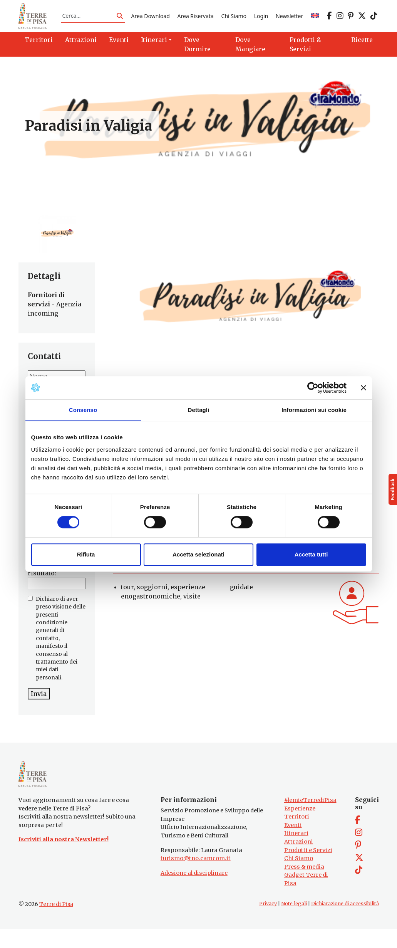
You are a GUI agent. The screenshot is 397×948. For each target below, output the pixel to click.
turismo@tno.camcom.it (196, 877)
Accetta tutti (311, 554)
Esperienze (299, 827)
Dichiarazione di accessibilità (345, 922)
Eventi (293, 843)
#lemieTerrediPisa (310, 818)
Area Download (150, 20)
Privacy (268, 922)
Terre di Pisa (56, 922)
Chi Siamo (233, 20)
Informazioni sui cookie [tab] (314, 410)
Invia (39, 703)
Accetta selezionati (198, 554)
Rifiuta (86, 554)
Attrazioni (298, 860)
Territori (296, 835)
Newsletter (289, 20)
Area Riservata (196, 20)
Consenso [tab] (83, 410)
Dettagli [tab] (198, 410)
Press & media (304, 885)
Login (261, 20)
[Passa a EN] (315, 21)
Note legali (294, 922)
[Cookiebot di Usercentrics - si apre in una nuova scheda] (313, 387)
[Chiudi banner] (363, 387)
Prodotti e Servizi (308, 869)
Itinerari (296, 852)
